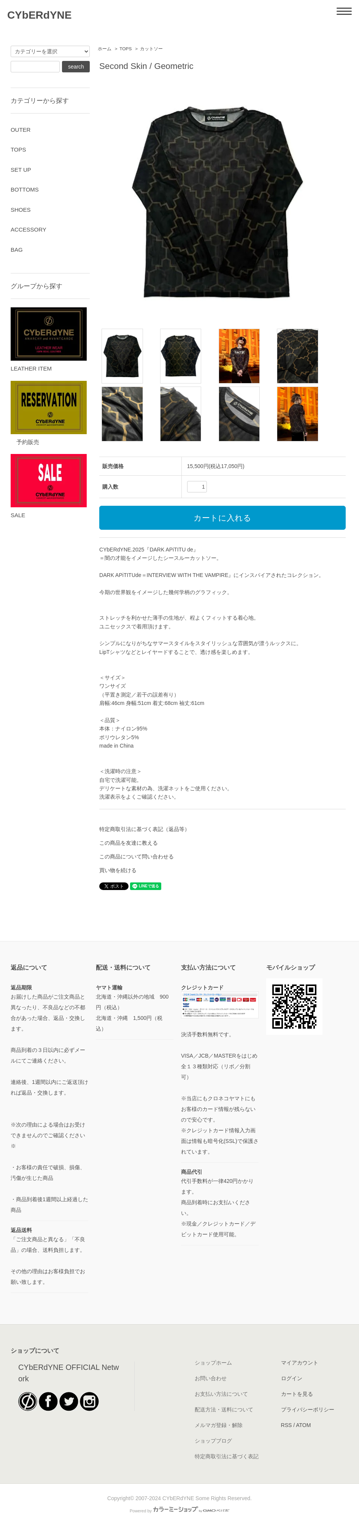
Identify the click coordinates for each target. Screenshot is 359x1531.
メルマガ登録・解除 (219, 1425)
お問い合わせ (211, 1378)
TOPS (125, 48)
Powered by (179, 1511)
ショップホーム (213, 1363)
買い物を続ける (118, 870)
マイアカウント (299, 1363)
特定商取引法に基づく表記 (227, 1456)
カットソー (151, 48)
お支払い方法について (221, 1394)
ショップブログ (213, 1441)
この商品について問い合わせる (136, 856)
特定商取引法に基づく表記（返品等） (144, 829)
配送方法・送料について (224, 1409)
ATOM (303, 1425)
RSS (286, 1425)
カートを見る (297, 1394)
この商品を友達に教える (128, 843)
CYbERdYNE (39, 15)
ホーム (104, 48)
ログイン (291, 1378)
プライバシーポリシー (307, 1409)
